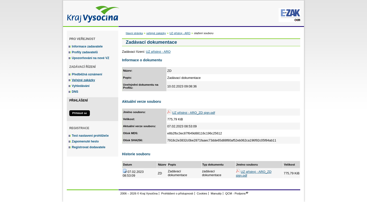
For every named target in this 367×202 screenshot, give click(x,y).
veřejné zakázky (156, 33)
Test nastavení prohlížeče (90, 135)
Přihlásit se (79, 113)
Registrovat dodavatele (88, 147)
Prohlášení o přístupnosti (177, 193)
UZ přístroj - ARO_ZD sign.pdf (193, 113)
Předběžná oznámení (87, 74)
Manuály (216, 193)
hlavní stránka (134, 33)
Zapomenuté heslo (85, 141)
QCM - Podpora (235, 193)
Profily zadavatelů (85, 52)
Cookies (202, 193)
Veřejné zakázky (83, 80)
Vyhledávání (81, 86)
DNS (75, 91)
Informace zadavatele (87, 46)
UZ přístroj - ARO (179, 33)
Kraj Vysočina (92, 13)
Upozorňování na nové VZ (90, 58)
